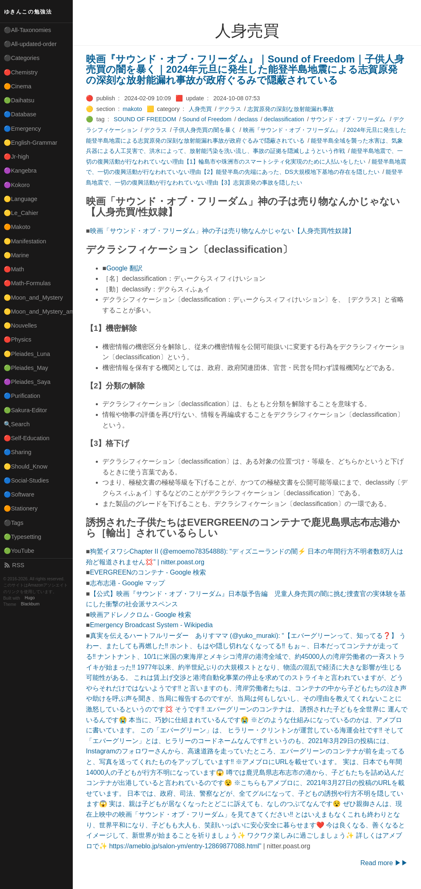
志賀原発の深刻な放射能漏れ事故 (291, 109)
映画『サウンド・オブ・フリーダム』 (292, 130)
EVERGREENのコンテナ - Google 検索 (148, 572)
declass (248, 119)
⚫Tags (13, 523)
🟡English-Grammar (31, 142)
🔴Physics (18, 339)
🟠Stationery (21, 508)
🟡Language (20, 199)
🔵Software (19, 494)
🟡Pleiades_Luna (27, 354)
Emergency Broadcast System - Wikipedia (151, 624)
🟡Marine (16, 255)
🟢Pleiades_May (26, 368)
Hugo (30, 598)
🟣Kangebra (20, 170)
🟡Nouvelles (20, 325)
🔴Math (14, 269)
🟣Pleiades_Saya (27, 382)
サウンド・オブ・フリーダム (348, 119)
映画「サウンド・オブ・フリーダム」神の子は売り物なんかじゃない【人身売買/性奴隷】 (222, 230)
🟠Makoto (17, 227)
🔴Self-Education (27, 438)
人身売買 (200, 109)
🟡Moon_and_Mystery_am (38, 311)
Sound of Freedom (207, 119)
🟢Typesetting (23, 536)
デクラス (229, 109)
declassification (284, 119)
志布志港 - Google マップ (127, 583)
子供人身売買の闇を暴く (204, 130)
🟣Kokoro (17, 185)
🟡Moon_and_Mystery (33, 297)
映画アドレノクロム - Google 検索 (140, 614)
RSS (14, 565)
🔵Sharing (18, 452)
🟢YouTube (19, 550)
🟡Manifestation (25, 241)
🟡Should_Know (26, 466)
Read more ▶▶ (384, 862)
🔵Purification (22, 396)
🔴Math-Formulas (27, 283)
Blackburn (30, 604)
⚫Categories (22, 58)
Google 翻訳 (124, 268)
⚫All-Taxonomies (27, 30)
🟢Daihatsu (19, 100)
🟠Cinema (18, 86)
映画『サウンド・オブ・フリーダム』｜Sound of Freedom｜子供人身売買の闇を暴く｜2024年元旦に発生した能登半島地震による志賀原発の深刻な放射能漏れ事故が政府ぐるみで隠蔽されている (245, 69)
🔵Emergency (22, 128)
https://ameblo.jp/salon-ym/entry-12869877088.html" (185, 846)
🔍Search (17, 424)
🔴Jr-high (16, 156)
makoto (132, 109)
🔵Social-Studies (26, 480)
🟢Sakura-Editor (25, 410)
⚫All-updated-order (30, 44)
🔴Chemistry (21, 72)
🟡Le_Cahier (21, 213)
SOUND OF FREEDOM (145, 119)
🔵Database (20, 114)
